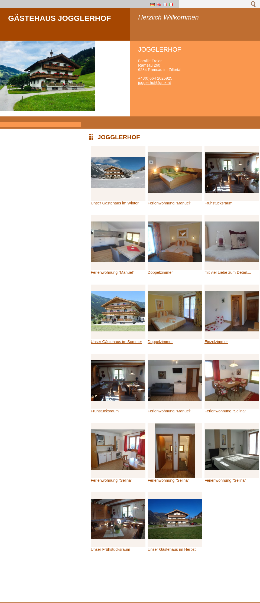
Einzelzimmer (216, 342)
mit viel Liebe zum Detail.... (227, 272)
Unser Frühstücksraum (110, 549)
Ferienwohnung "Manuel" (169, 203)
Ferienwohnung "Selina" (225, 411)
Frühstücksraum (218, 203)
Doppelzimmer (160, 272)
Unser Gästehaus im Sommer (116, 342)
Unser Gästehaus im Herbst (172, 549)
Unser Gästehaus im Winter (115, 203)
